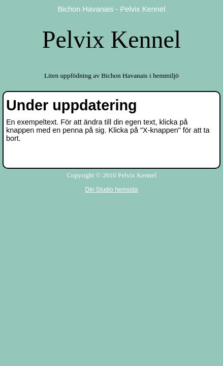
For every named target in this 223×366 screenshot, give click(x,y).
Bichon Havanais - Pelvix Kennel (112, 9)
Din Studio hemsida (111, 189)
